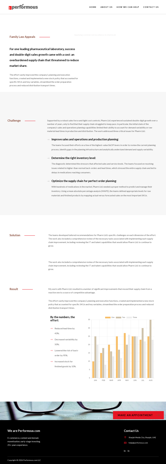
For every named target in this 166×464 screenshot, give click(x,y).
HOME (92, 7)
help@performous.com (138, 443)
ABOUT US (106, 7)
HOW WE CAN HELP (128, 7)
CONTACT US (151, 7)
